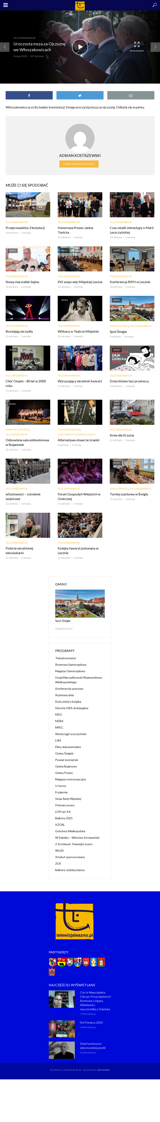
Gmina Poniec (64, 773)
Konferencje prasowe (69, 688)
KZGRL (60, 824)
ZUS (58, 863)
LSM (58, 740)
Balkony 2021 (64, 818)
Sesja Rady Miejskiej (68, 798)
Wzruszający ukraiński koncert (80, 381)
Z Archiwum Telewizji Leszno (77, 434)
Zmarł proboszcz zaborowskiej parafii (92, 1045)
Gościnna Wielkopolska (70, 831)
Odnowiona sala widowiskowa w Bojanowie (27, 442)
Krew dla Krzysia (122, 435)
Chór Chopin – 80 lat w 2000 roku (26, 383)
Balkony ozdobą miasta (70, 870)
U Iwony (60, 785)
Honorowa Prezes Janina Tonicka (75, 230)
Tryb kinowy (137, 46)
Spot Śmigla (118, 331)
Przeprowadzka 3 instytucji (25, 228)
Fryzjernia (61, 792)
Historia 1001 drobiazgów (71, 708)
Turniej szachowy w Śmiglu (129, 494)
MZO (58, 714)
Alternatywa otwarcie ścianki (78, 440)
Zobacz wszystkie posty (79, 163)
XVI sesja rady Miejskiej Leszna (80, 282)
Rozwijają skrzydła (19, 331)
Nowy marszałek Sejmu (22, 282)
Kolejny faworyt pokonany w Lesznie (78, 550)
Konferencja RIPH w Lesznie (130, 282)
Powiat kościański (66, 760)
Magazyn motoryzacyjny (70, 779)
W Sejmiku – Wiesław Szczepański (77, 837)
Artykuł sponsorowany (70, 857)
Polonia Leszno (65, 805)
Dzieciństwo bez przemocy (129, 381)
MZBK (59, 721)
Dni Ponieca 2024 (91, 1022)
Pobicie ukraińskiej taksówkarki (19, 550)
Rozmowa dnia (64, 695)
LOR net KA (63, 811)
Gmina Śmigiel (119, 326)
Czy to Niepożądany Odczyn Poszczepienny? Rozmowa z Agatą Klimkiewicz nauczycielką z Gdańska (95, 1001)
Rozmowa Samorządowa (70, 664)
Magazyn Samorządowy (70, 671)
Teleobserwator (24, 37)
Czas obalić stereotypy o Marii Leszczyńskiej (132, 230)
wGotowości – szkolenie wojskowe (23, 496)
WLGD (59, 850)
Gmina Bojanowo (17, 429)
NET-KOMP (104, 1070)
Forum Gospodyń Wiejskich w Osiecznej (79, 496)
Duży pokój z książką (68, 701)
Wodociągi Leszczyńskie (70, 734)
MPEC (59, 727)
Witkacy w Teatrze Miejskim (78, 331)
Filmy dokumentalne (68, 747)
